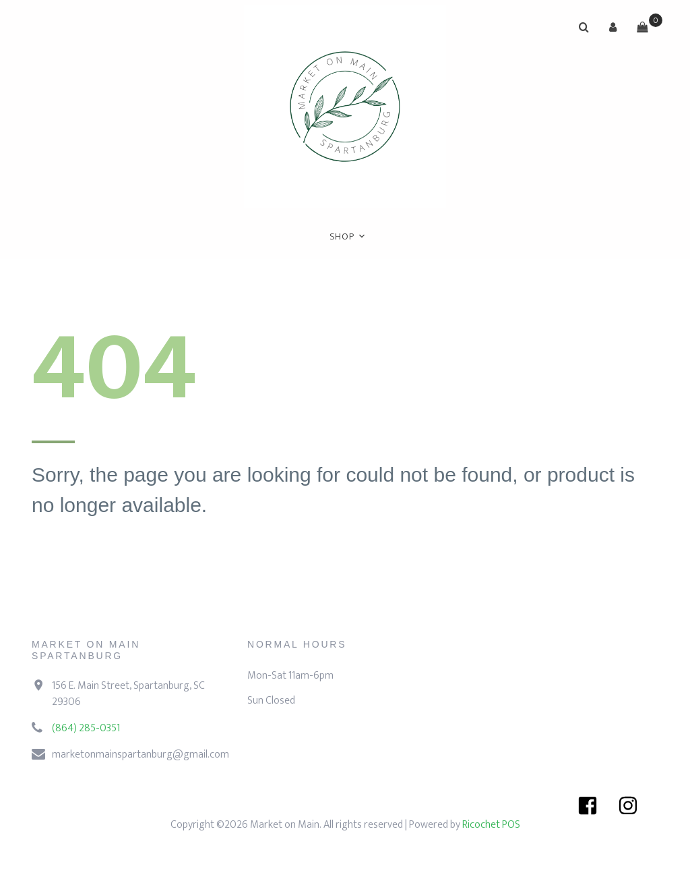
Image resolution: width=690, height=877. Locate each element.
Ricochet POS (491, 825)
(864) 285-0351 (86, 728)
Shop (342, 236)
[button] (613, 26)
